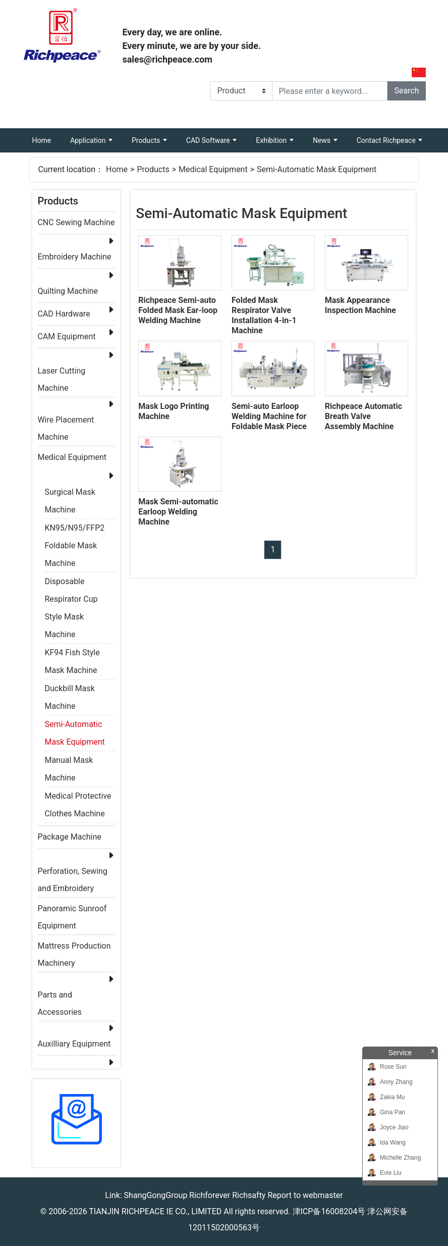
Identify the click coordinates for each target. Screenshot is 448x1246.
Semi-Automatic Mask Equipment (316, 169)
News (322, 140)
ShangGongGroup (156, 1195)
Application (88, 140)
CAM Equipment (66, 336)
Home (46, 136)
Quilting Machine (67, 291)
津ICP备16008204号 (329, 1211)
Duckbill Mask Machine (69, 690)
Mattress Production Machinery (73, 948)
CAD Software (209, 140)
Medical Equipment (213, 169)
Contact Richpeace (387, 140)
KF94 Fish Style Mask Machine (71, 654)
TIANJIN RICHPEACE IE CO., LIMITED (155, 1211)
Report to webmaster (305, 1195)
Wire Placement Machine (65, 422)
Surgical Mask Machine (69, 493)
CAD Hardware (63, 314)
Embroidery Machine (74, 257)
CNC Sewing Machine (76, 222)
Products (147, 140)
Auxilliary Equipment (73, 1044)
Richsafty (248, 1195)
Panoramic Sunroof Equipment (71, 910)
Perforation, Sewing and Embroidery (72, 873)
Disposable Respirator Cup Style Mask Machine (70, 583)
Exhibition (272, 140)
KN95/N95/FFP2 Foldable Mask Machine (74, 529)
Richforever (209, 1195)
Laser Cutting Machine (61, 373)
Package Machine (69, 837)
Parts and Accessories (59, 997)
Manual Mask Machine (68, 761)
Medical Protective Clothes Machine (77, 797)
